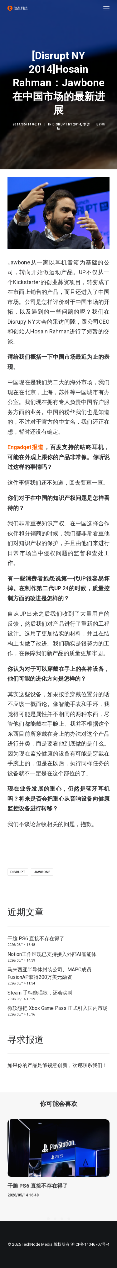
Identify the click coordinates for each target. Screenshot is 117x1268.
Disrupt (17, 872)
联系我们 (92, 1065)
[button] (106, 8)
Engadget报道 (25, 447)
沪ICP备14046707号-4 (90, 1244)
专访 (86, 124)
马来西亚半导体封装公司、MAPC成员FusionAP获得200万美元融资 (49, 973)
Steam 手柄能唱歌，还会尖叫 (40, 993)
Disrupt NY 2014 (66, 124)
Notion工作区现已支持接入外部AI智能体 (51, 954)
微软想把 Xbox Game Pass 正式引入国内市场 (57, 1008)
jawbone (42, 872)
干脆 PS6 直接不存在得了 (35, 939)
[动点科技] (17, 8)
